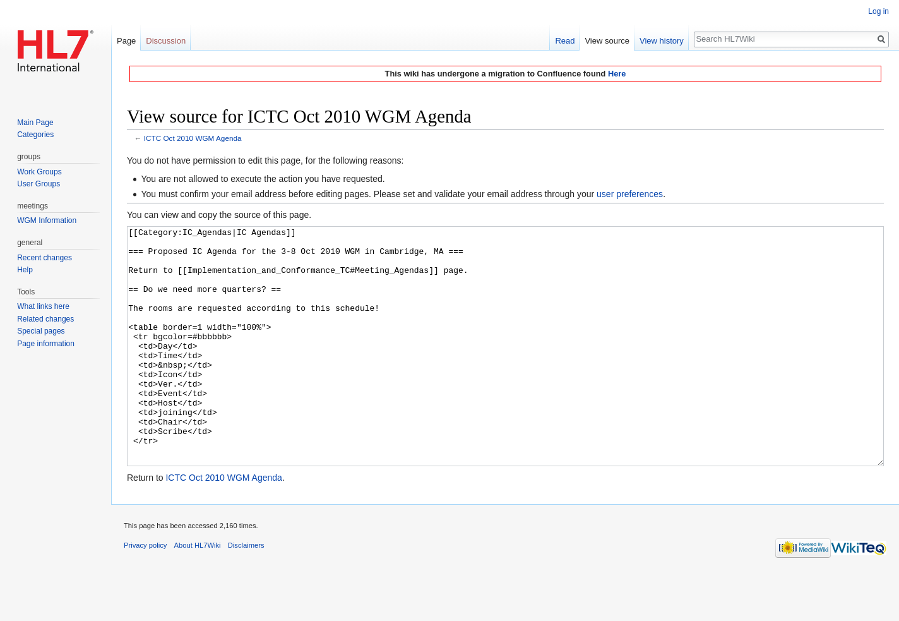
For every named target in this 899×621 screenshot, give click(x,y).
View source (607, 40)
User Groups (38, 183)
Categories (35, 134)
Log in (878, 11)
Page (126, 40)
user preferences (630, 194)
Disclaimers (246, 592)
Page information (45, 343)
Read (565, 40)
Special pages (40, 331)
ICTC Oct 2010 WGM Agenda (193, 138)
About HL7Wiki (197, 592)
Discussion (166, 40)
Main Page (35, 122)
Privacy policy (145, 592)
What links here (43, 306)
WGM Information (46, 220)
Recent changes (44, 257)
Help (25, 269)
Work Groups (39, 171)
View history (662, 40)
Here (617, 73)
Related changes (45, 319)
